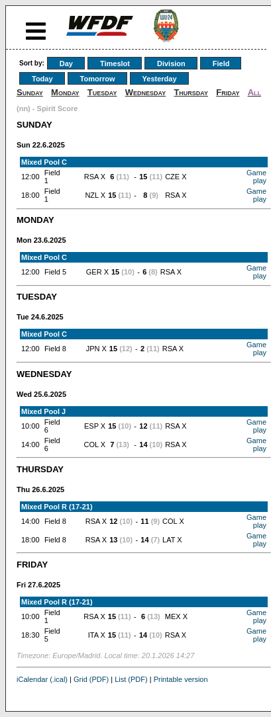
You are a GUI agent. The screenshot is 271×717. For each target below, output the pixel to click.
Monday (65, 92)
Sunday (30, 92)
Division (171, 63)
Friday (227, 92)
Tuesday (102, 92)
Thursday (191, 92)
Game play (256, 177)
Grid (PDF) (91, 679)
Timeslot (115, 63)
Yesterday (159, 79)
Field (221, 63)
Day (66, 63)
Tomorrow (97, 79)
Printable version (181, 679)
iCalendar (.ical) (42, 679)
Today (42, 79)
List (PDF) (131, 679)
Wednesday (145, 92)
